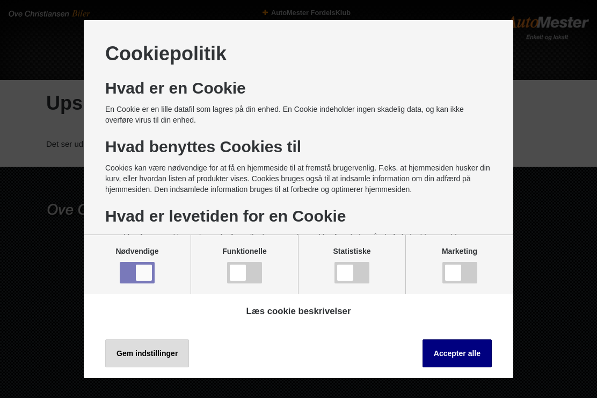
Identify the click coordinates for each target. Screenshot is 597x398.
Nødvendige (136, 265)
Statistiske (351, 265)
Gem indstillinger (147, 353)
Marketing (459, 265)
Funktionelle (244, 265)
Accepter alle (457, 353)
